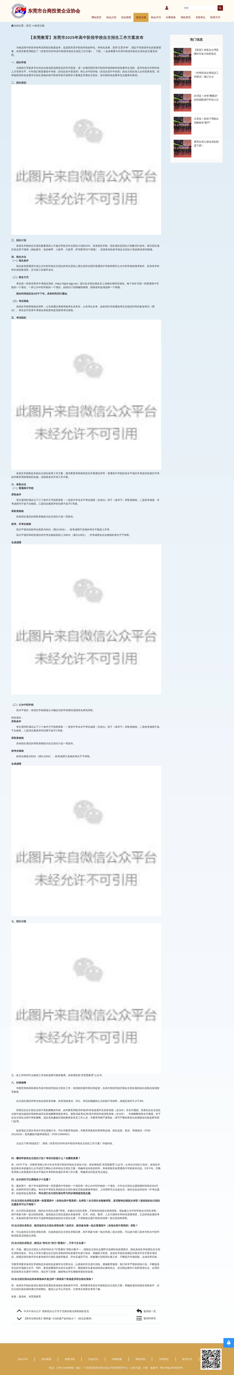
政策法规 (141, 17)
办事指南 (171, 17)
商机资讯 (186, 17)
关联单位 (200, 17)
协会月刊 (156, 17)
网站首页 (96, 17)
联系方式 (215, 17)
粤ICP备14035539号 (172, 1367)
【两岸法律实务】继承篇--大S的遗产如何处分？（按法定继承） (59, 1318)
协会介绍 (111, 17)
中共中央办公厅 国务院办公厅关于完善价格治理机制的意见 (56, 1311)
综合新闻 (126, 17)
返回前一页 (150, 1311)
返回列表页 (150, 1318)
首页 (28, 25)
